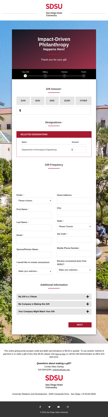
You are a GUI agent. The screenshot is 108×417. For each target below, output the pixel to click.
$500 (52, 101)
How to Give (60, 353)
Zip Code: (62, 234)
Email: (20, 235)
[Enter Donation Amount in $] (53, 110)
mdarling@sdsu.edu (61, 369)
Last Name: (22, 222)
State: (60, 221)
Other (83, 101)
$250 (37, 101)
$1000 (67, 101)
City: (59, 208)
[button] (53, 297)
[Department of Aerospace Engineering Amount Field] (79, 150)
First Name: (22, 209)
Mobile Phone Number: (68, 248)
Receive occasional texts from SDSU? (71, 262)
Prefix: (20, 195)
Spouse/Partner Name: (27, 249)
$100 (23, 101)
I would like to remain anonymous (33, 263)
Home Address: (64, 195)
